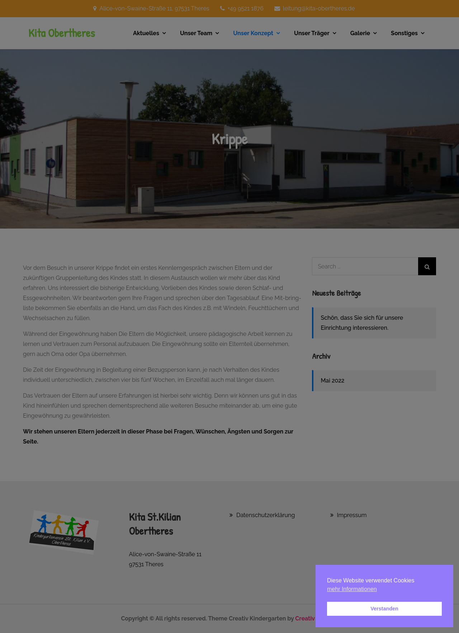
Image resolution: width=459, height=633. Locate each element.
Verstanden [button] (384, 608)
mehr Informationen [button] (352, 589)
